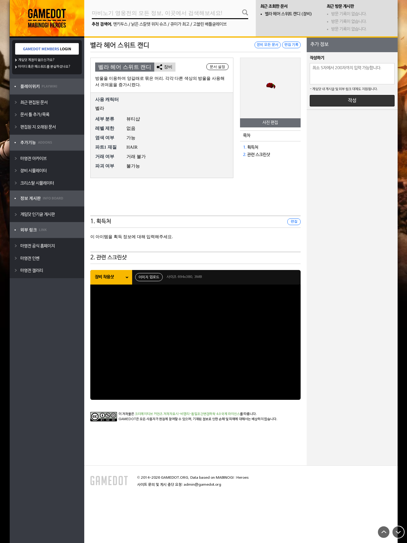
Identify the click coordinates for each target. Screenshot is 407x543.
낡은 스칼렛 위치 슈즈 (149, 24)
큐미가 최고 (179, 24)
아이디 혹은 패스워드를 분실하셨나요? (44, 67)
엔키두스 (120, 24)
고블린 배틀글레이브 (210, 24)
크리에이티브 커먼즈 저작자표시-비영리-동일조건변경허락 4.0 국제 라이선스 (187, 414)
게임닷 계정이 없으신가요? (36, 60)
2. (244, 155)
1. (244, 147)
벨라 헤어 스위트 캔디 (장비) (288, 14)
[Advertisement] (195, 200)
